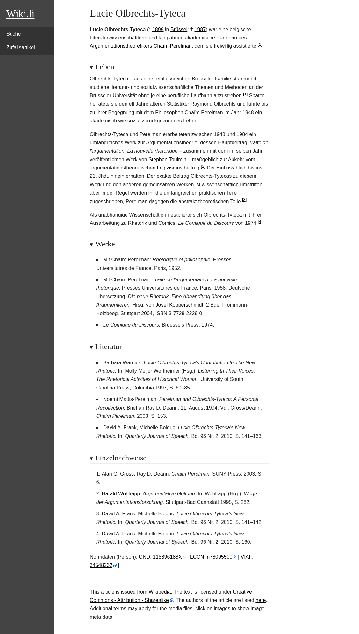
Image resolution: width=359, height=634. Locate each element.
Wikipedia (160, 592)
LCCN (197, 557)
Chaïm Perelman (173, 46)
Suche (13, 34)
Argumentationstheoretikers (121, 46)
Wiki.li (20, 13)
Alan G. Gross (118, 474)
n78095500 (219, 557)
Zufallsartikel (20, 47)
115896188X (167, 557)
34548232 (101, 565)
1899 (158, 29)
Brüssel (178, 29)
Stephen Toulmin (167, 159)
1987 (200, 29)
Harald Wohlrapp (121, 493)
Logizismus (170, 167)
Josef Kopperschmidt (179, 304)
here (260, 600)
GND (144, 557)
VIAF (246, 557)
